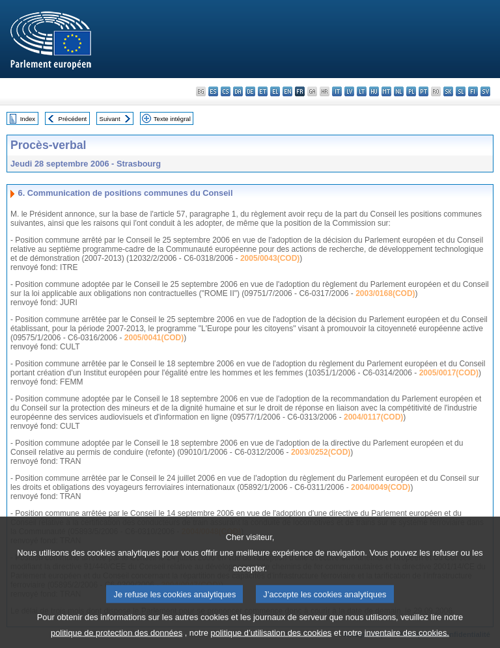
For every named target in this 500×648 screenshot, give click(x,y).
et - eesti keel (263, 91)
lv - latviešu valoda (349, 91)
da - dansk (238, 91)
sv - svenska (485, 91)
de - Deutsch (250, 91)
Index (27, 118)
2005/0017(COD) (449, 372)
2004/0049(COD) (380, 487)
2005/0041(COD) (154, 337)
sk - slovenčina (448, 91)
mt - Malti (386, 91)
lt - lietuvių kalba (362, 91)
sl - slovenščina (460, 91)
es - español (213, 91)
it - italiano (337, 91)
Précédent (73, 118)
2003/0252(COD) (320, 452)
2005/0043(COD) (269, 258)
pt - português (423, 91)
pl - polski (411, 91)
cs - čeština (225, 91)
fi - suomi (473, 91)
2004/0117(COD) (373, 417)
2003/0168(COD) (385, 293)
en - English (287, 91)
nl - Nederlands (399, 91)
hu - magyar (374, 91)
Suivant (110, 118)
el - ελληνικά (275, 91)
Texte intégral (172, 118)
